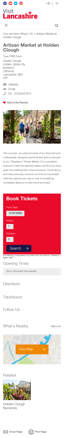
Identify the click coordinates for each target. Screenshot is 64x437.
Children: (11, 234)
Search (15, 248)
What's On (26, 34)
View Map (26, 349)
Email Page (15, 432)
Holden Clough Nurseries (14, 406)
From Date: (12, 207)
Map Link (56, 326)
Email (12, 89)
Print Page (40, 432)
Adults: (10, 221)
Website (13, 84)
